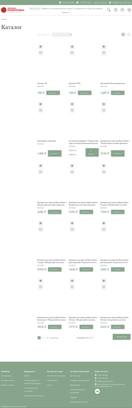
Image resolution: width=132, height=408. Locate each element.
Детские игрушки (95, 8)
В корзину (54, 93)
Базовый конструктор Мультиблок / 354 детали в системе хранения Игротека (84, 201)
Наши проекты (52, 375)
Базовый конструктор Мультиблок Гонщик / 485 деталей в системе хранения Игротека (52, 258)
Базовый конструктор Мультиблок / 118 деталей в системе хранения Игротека (115, 141)
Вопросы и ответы (8, 380)
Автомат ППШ (75, 83)
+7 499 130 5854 (66, 2)
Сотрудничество (80, 8)
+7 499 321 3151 (83, 2)
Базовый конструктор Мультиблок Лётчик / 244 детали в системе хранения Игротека (115, 314)
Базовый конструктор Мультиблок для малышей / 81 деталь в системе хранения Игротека (115, 258)
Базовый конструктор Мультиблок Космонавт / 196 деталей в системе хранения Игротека (52, 314)
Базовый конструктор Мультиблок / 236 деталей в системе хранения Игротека (52, 201)
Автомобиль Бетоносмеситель (113, 83)
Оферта (26, 370)
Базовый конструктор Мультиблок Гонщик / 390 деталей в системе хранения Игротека (115, 201)
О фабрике (45, 8)
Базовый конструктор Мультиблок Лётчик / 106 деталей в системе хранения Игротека (84, 314)
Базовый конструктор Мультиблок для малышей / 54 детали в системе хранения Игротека (84, 258)
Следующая (54, 333)
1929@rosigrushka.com (120, 2)
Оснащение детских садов (61, 8)
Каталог (35, 8)
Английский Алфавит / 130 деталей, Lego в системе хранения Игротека (81, 141)
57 (48, 333)
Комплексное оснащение (56, 370)
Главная (4, 20)
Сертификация (6, 370)
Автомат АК (43, 83)
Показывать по (118, 333)
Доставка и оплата (8, 375)
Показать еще (85, 333)
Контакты (66, 12)
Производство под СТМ (79, 396)
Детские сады (75, 370)
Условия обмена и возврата (34, 390)
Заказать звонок (100, 2)
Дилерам (73, 392)
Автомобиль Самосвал (47, 140)
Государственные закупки (79, 375)
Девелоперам (75, 380)
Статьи (49, 380)
